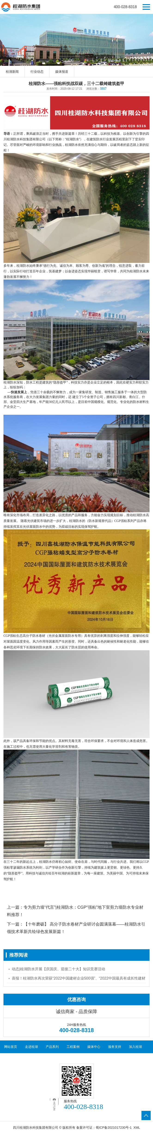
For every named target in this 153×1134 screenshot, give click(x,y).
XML (136, 1127)
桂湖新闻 (12, 71)
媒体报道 (61, 71)
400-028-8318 (125, 7)
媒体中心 (93, 1047)
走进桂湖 (31, 1047)
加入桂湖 (135, 1047)
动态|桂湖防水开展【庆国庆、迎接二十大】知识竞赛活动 (58, 969)
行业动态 (37, 71)
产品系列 (52, 1047)
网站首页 (10, 1047)
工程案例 (73, 1047)
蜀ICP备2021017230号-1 (114, 1127)
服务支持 (114, 1047)
